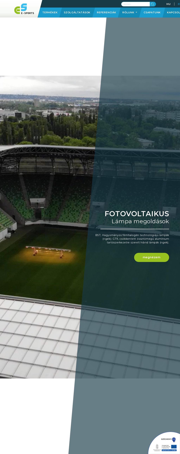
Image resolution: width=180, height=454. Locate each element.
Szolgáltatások (77, 12)
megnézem (151, 257)
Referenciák (106, 12)
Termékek (49, 12)
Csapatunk (152, 12)
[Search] (135, 4)
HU (168, 4)
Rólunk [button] (128, 12)
